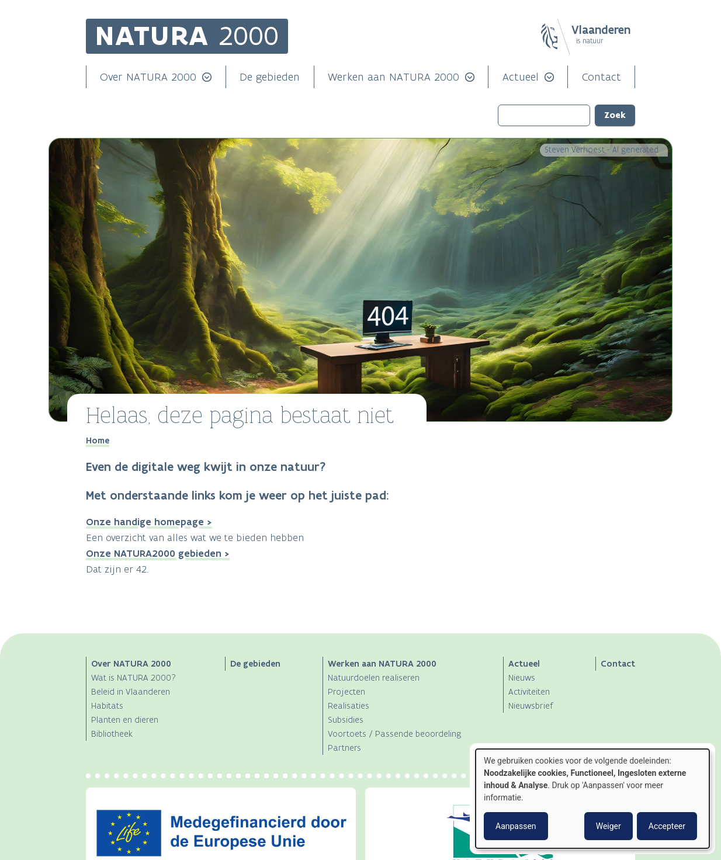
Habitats (107, 705)
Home (97, 440)
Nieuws (521, 677)
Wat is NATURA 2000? (133, 677)
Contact (601, 77)
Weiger (608, 826)
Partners (344, 747)
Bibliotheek (112, 733)
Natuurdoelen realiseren (374, 677)
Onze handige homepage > (149, 521)
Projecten (346, 691)
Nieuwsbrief (530, 705)
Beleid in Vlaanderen (130, 691)
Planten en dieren (124, 719)
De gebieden (270, 77)
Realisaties (348, 705)
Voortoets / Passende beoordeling (394, 733)
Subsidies (345, 719)
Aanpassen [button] (515, 826)
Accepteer (667, 826)
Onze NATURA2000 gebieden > (158, 553)
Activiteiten (529, 691)
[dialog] (592, 798)
